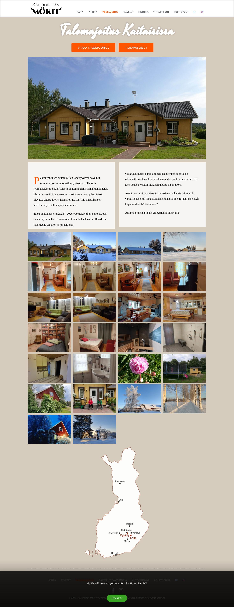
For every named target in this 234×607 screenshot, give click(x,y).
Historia (143, 11)
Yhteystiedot (161, 11)
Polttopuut (181, 11)
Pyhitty (92, 11)
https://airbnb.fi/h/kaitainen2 (141, 204)
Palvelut (128, 11)
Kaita (80, 11)
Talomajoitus (110, 11)
